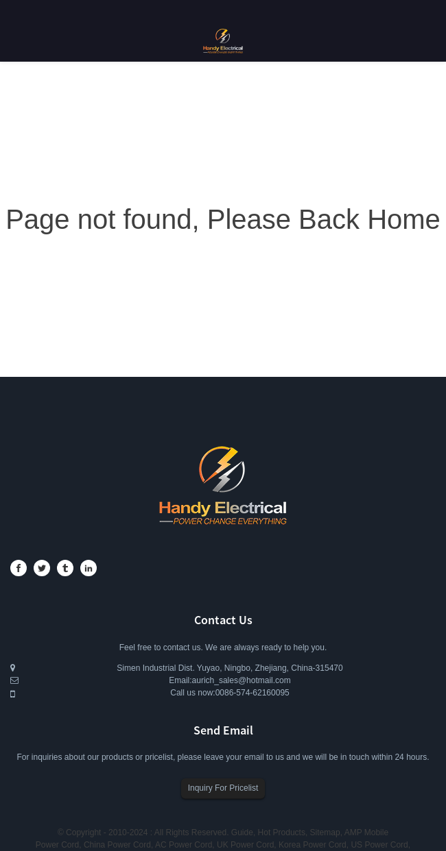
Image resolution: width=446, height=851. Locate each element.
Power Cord (57, 845)
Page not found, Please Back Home (223, 219)
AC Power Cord (183, 845)
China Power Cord (117, 845)
